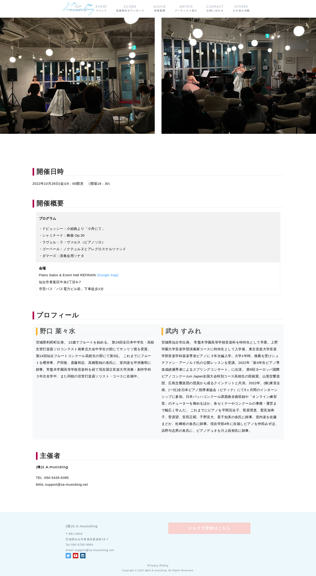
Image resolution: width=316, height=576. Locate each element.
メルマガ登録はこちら (218, 526)
